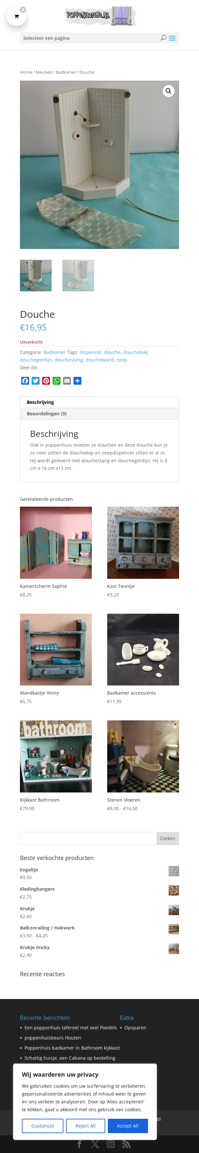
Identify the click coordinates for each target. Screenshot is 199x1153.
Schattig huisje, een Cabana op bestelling (70, 1058)
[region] (85, 1102)
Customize (42, 1126)
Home (26, 72)
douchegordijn (36, 360)
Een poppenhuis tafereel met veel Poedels (71, 1027)
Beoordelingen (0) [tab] (47, 413)
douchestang (69, 360)
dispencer (91, 352)
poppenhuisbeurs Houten (53, 1038)
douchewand (100, 360)
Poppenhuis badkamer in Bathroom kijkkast (72, 1048)
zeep (122, 360)
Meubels (44, 72)
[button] (168, 91)
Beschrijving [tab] (40, 402)
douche (112, 352)
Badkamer (66, 72)
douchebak (135, 352)
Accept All (128, 1126)
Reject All (85, 1126)
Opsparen (135, 1027)
